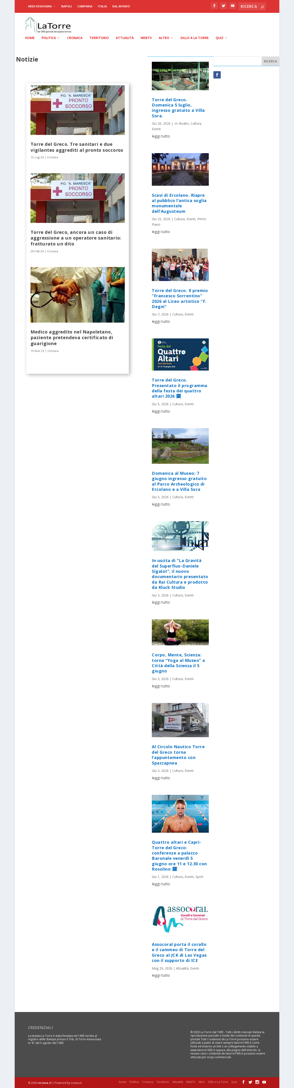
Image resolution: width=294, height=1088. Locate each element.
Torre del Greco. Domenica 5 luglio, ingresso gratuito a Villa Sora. (178, 107)
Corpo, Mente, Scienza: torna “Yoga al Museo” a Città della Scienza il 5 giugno (178, 662)
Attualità (125, 38)
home (30, 38)
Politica (49, 38)
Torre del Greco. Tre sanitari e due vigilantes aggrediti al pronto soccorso (77, 146)
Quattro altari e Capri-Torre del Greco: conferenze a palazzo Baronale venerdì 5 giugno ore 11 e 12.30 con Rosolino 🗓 (179, 855)
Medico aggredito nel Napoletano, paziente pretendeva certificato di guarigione (72, 337)
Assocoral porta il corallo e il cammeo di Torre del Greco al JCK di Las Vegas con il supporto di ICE (179, 952)
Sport (199, 876)
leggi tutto (161, 135)
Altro (164, 38)
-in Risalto (181, 123)
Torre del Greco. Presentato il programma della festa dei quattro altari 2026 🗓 (179, 388)
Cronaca (74, 38)
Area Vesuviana (40, 6)
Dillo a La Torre (195, 38)
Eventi (156, 128)
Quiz (219, 38)
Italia (102, 6)
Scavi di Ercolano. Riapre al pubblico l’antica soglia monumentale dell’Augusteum (179, 203)
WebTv (146, 38)
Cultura (196, 123)
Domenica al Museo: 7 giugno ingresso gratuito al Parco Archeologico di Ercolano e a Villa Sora (179, 481)
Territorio (99, 38)
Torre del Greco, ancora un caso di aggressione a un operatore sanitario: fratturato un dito (76, 237)
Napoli (66, 6)
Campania (84, 6)
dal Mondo (121, 6)
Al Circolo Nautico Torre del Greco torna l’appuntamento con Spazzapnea (178, 754)
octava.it (44, 1083)
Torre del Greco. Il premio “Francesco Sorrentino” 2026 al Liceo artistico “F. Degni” (180, 298)
